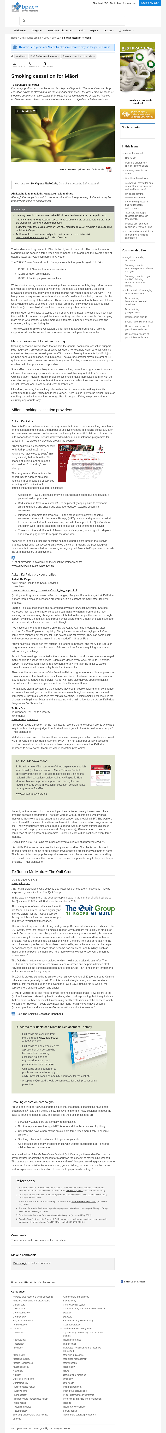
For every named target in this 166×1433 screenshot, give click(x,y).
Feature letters (20, 1324)
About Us (23, 1282)
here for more (46, 1064)
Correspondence (21, 1312)
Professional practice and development (82, 1398)
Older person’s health (23, 1379)
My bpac (127, 30)
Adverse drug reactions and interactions (33, 1296)
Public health (19, 1403)
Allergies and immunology (76, 1296)
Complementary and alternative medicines (84, 1308)
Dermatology (19, 1316)
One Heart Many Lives (136, 178)
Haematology (19, 1339)
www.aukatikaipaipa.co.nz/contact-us (33, 565)
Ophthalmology (20, 1383)
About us (97, 3)
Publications (20, 30)
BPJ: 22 (55, 37)
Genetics (17, 1328)
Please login (20, 1263)
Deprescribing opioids (136, 317)
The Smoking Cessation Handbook (43, 1014)
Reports (94, 30)
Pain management (72, 1386)
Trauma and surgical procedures (79, 1414)
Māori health (21, 56)
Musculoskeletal (21, 1367)
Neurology (18, 1371)
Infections (18, 1347)
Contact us (115, 3)
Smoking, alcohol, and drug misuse (79, 56)
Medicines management (75, 1359)
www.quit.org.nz (21, 883)
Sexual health (70, 1410)
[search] (72, 21)
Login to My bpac (150, 2)
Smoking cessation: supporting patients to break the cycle (139, 268)
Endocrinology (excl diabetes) (78, 1320)
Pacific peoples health (24, 1386)
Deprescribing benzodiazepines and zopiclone (136, 301)
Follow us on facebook (134, 1282)
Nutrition (17, 1375)
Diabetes (67, 1316)
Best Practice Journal (30, 37)
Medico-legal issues (23, 1363)
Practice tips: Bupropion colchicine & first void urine (138, 225)
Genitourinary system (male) (77, 1328)
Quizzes (108, 30)
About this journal (134, 153)
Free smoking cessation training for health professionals (137, 204)
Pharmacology (20, 1395)
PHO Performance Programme (44, 56)
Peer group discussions (75, 1391)
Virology (17, 1418)
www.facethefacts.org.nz (58, 1215)
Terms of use (129, 3)
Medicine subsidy (21, 1359)
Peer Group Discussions (60, 30)
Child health (19, 1308)
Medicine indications (73, 1355)
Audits (81, 30)
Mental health (70, 1363)
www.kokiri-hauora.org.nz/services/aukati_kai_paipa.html (44, 590)
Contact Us (35, 1282)
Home (14, 37)
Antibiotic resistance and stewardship (31, 1300)
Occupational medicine (74, 1375)
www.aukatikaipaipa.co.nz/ (83, 1201)
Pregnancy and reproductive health (30, 1398)
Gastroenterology (71, 1324)
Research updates (22, 1406)
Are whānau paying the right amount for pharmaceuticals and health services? (139, 186)
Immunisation (70, 1343)
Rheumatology (20, 1410)
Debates (67, 1312)
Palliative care (20, 1391)
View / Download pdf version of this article (81, 169)
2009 (46, 37)
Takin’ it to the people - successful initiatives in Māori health (136, 215)
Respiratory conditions (74, 1406)
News (66, 1371)
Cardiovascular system (74, 1304)
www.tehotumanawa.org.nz (31, 793)
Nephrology (69, 1367)
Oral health (130, 158)
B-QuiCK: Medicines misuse (139, 321)
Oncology (68, 1379)
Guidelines (18, 1332)
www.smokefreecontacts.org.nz (31, 237)
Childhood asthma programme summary (136, 195)
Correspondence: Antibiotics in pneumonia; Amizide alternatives (139, 234)
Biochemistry (69, 1300)
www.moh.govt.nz (74, 1190)
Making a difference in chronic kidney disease (136, 164)
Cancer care (19, 1304)
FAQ (106, 3)
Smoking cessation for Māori (136, 172)
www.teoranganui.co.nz (25, 719)
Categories (37, 30)
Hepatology (18, 1343)
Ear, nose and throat (23, 1320)
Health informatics (72, 1339)
